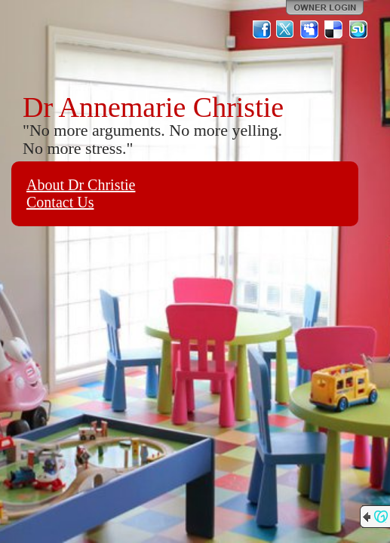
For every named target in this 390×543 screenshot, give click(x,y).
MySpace (310, 29)
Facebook (261, 29)
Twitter (285, 29)
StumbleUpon (358, 29)
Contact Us (60, 202)
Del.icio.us (334, 29)
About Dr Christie (80, 184)
